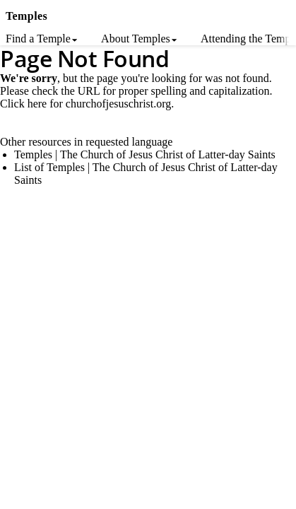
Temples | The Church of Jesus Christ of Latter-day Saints (145, 154)
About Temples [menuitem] (135, 39)
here (37, 104)
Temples (26, 16)
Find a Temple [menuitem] (38, 39)
